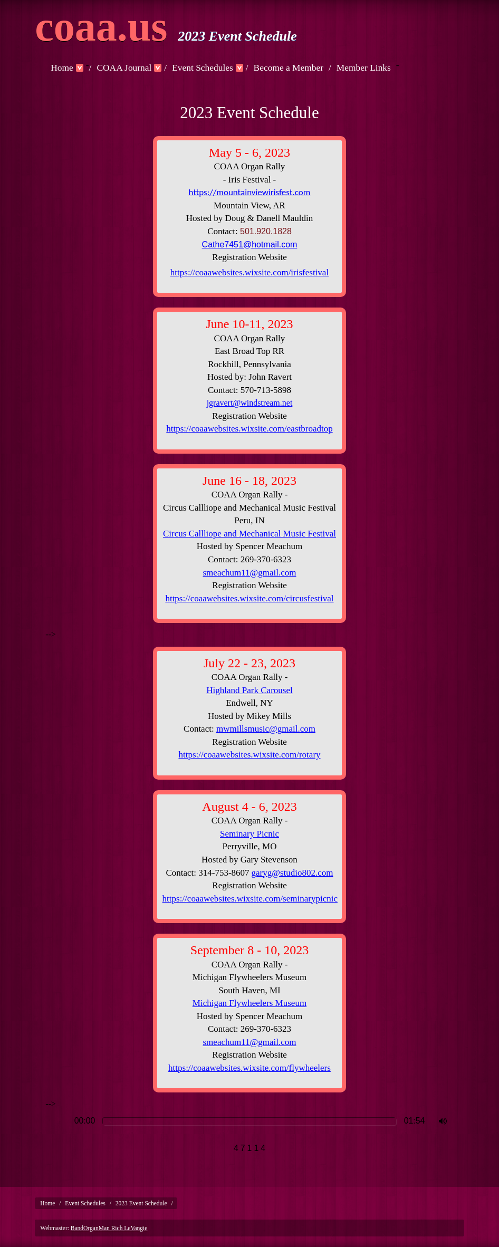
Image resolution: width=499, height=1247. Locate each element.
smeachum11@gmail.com (249, 573)
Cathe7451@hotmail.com (250, 244)
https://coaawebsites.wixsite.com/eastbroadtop (249, 429)
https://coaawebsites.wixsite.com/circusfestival (249, 598)
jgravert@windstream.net (250, 402)
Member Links (364, 67)
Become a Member (288, 67)
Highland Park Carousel (249, 690)
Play (56, 1121)
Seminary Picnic (249, 834)
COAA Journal (124, 67)
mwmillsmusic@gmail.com (265, 729)
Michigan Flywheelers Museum (249, 1003)
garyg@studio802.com (292, 873)
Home (62, 67)
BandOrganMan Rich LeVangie (109, 1228)
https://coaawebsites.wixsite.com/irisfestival (249, 272)
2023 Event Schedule (141, 1203)
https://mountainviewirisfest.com (250, 192)
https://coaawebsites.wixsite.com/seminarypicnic (250, 899)
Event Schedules (202, 67)
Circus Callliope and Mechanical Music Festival (249, 534)
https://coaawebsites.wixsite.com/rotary (249, 755)
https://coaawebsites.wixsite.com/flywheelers (249, 1068)
